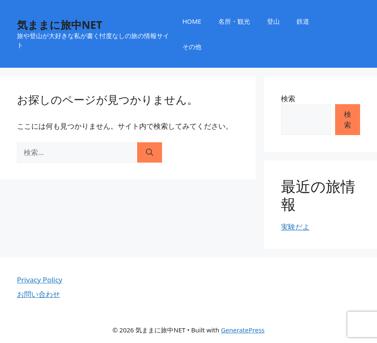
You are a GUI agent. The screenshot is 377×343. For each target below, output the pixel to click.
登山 (273, 21)
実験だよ (295, 227)
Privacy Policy (39, 280)
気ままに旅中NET (59, 24)
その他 (191, 46)
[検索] (149, 152)
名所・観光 (234, 21)
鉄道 (303, 21)
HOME (191, 21)
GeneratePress (242, 330)
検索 (288, 98)
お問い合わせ (38, 294)
